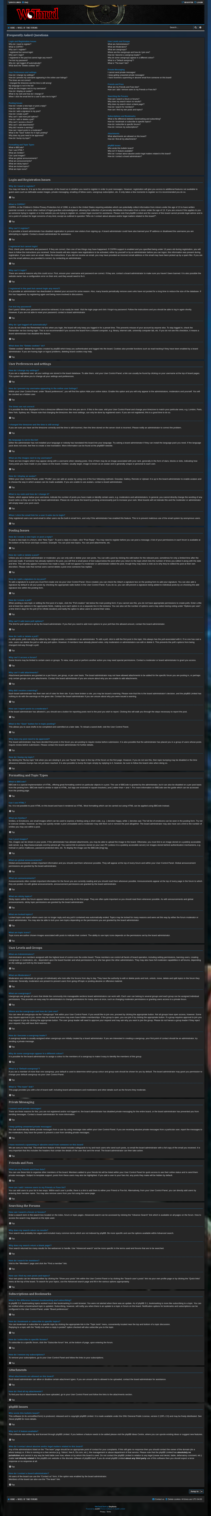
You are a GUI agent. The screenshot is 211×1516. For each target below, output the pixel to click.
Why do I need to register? (20, 44)
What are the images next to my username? (27, 88)
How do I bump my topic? (19, 138)
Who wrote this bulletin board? (121, 148)
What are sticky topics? (19, 164)
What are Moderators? (117, 47)
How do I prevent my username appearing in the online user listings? (38, 78)
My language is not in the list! (21, 86)
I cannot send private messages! (121, 72)
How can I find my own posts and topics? (125, 110)
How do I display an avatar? (21, 91)
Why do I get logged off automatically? (25, 63)
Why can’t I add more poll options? (23, 117)
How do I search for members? (121, 107)
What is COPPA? (16, 47)
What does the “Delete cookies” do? (24, 66)
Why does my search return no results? (124, 101)
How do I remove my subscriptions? (123, 127)
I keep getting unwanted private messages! (126, 75)
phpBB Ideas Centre (134, 1434)
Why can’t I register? (17, 49)
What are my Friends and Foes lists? (123, 87)
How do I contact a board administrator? (125, 156)
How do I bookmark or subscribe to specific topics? (129, 122)
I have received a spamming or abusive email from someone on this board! (139, 78)
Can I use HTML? (16, 150)
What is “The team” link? (118, 63)
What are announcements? (20, 161)
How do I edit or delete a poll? (21, 119)
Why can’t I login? (16, 55)
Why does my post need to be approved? (26, 135)
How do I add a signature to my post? (25, 111)
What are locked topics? (19, 166)
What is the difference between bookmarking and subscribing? (134, 119)
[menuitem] (25, 2)
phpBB (100, 445)
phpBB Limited (86, 1416)
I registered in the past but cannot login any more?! (30, 58)
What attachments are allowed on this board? (127, 136)
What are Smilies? (16, 153)
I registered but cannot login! (21, 52)
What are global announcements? (23, 158)
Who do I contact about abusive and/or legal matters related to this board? (139, 154)
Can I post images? (17, 155)
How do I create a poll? (19, 114)
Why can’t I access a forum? (21, 122)
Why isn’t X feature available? (120, 151)
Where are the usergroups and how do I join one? (129, 52)
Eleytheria (112, 1507)
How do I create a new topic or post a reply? (27, 106)
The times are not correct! (20, 80)
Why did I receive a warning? (21, 127)
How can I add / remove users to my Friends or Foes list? (132, 89)
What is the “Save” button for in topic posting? (28, 133)
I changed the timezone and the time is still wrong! (30, 83)
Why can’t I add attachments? (21, 125)
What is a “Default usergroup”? (121, 60)
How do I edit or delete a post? (22, 108)
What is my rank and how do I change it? (26, 94)
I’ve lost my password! (18, 60)
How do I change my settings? (22, 75)
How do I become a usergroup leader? (124, 55)
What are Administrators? (118, 44)
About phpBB (15, 1419)
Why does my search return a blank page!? (126, 104)
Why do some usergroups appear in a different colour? (131, 58)
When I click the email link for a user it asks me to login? (33, 96)
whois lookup (15, 1452)
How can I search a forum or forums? (123, 99)
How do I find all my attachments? (122, 139)
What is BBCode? (16, 147)
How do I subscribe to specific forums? (124, 124)
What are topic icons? (18, 169)
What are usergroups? (117, 49)
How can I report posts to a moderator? (25, 130)
